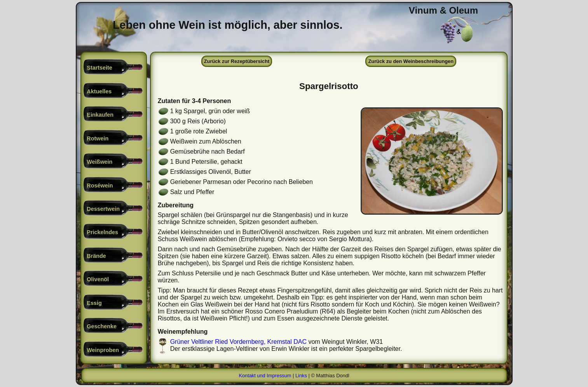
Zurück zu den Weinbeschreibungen (411, 61)
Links (301, 375)
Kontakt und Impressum (265, 375)
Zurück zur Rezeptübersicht (237, 61)
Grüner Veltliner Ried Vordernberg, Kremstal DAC (238, 341)
